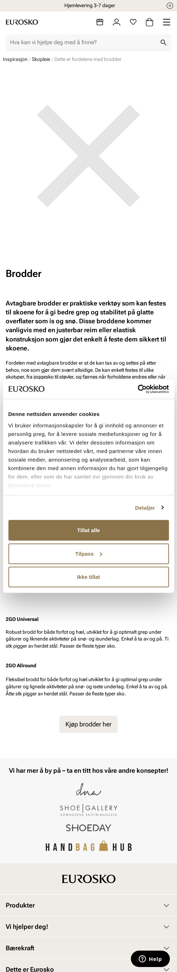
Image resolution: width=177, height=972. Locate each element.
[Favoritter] (133, 22)
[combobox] (83, 42)
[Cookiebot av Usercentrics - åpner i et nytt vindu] (137, 389)
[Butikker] (100, 22)
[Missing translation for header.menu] (167, 22)
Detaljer (145, 507)
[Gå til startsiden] (22, 22)
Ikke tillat (88, 577)
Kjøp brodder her (88, 724)
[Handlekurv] (149, 22)
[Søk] (163, 42)
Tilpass (88, 553)
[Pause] (170, 5)
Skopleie (41, 59)
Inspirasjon (15, 59)
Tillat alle (88, 530)
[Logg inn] (116, 22)
